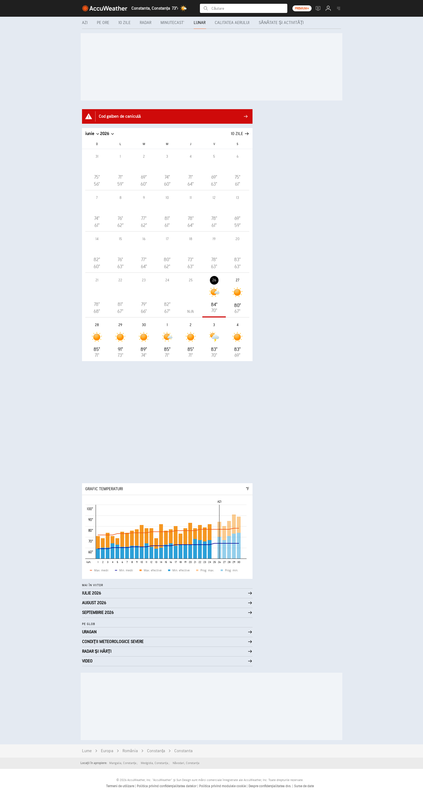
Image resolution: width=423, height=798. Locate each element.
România (130, 751)
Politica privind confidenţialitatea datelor (167, 786)
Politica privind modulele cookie (223, 786)
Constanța (156, 751)
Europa (107, 751)
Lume (87, 751)
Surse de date (304, 786)
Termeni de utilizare (120, 786)
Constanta (183, 751)
